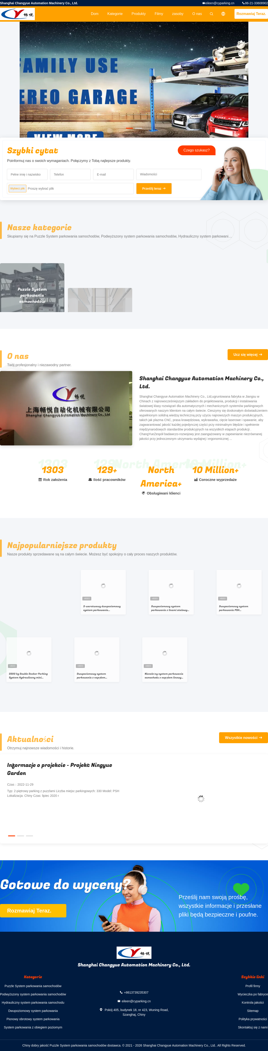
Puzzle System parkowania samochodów (33, 986)
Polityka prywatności (253, 1019)
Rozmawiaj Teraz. (251, 14)
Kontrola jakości (253, 1002)
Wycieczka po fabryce (253, 994)
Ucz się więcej (245, 355)
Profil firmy (252, 986)
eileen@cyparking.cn (219, 3)
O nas (197, 14)
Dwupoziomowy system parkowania (33, 1011)
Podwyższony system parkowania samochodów (33, 994)
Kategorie (115, 14)
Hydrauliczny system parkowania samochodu (33, 1002)
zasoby (178, 14)
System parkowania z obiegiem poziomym (33, 1027)
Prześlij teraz (151, 188)
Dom (94, 14)
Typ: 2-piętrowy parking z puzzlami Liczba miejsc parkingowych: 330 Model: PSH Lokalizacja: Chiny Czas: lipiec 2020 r (63, 793)
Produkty (139, 14)
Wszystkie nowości (241, 738)
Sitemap (252, 1011)
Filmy (159, 14)
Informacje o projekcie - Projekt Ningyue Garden (59, 769)
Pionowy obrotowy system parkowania (32, 1019)
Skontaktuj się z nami (253, 1027)
